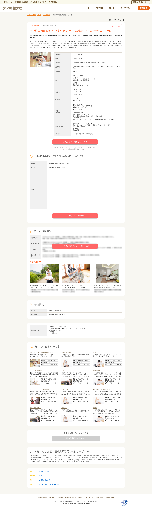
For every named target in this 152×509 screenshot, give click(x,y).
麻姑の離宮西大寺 (35, 408)
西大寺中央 (96, 371)
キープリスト (126, 8)
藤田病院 (64, 408)
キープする (115, 26)
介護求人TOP (31, 15)
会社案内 (81, 497)
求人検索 (99, 8)
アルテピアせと (66, 389)
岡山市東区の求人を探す (76, 438)
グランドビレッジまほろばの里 (39, 389)
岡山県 (39, 15)
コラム (111, 8)
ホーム (86, 8)
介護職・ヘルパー (44, 471)
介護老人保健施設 (44, 480)
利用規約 (60, 497)
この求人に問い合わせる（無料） (75, 142)
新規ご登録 (99, 497)
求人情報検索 (42, 497)
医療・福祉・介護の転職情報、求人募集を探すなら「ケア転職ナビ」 (76, 501)
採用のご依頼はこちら (140, 2)
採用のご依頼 (109, 497)
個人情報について (70, 497)
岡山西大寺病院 (66, 352)
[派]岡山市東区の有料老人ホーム (103, 389)
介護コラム (52, 497)
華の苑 (95, 408)
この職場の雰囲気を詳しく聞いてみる (75, 246)
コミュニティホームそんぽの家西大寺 (41, 352)
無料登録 (143, 8)
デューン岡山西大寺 (36, 371)
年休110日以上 (54, 484)
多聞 (94, 352)
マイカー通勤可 (44, 484)
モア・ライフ (65, 371)
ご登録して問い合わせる (75, 216)
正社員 (41, 475)
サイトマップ (90, 497)
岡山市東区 (46, 15)
